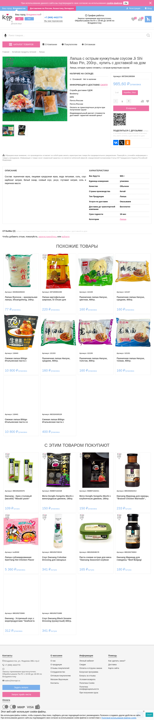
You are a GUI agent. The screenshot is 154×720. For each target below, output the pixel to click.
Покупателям (69, 44)
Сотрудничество (58, 672)
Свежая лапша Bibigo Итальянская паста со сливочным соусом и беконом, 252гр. (21, 420)
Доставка (112, 665)
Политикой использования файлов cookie (118, 718)
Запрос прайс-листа (21, 694)
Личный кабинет (86, 661)
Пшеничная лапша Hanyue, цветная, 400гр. (93, 298)
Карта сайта (113, 668)
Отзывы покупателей (60, 668)
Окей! (149, 715)
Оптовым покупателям (61, 676)
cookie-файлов (114, 3)
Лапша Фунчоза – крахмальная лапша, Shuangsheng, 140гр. (21, 298)
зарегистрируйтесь (47, 236)
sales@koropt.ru (12, 680)
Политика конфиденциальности (89, 688)
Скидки (82, 665)
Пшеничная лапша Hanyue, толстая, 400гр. (93, 359)
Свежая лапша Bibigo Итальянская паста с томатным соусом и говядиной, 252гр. (53, 420)
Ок (126, 3)
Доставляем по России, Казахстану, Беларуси (52, 8)
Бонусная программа (88, 672)
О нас (53, 661)
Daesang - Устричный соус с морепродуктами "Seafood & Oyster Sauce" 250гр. (20, 619)
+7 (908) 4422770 (53, 17)
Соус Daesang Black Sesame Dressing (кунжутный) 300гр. (57, 619)
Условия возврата (87, 679)
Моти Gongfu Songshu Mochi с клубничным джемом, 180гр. (95, 497)
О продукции (56, 665)
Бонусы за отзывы (87, 676)
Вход (148, 8)
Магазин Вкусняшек (59, 679)
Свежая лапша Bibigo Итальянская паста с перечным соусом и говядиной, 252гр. (16, 359)
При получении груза (88, 693)
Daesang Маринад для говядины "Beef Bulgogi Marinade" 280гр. (129, 558)
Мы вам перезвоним (53, 21)
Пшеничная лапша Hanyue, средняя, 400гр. (131, 298)
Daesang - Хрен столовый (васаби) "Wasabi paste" (18, 497)
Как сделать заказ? (116, 661)
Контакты (55, 683)
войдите (66, 236)
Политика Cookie (86, 683)
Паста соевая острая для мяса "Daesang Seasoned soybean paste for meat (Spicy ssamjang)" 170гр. (95, 558)
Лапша (123, 219)
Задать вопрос (21, 687)
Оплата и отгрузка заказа (90, 668)
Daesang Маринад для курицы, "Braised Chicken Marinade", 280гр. (133, 497)
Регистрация (133, 8)
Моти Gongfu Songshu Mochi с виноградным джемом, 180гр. (58, 497)
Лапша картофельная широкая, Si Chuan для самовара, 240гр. (54, 298)
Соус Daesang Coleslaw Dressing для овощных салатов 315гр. (54, 558)
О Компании (49, 44)
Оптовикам (88, 44)
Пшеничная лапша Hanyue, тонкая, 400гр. (131, 359)
